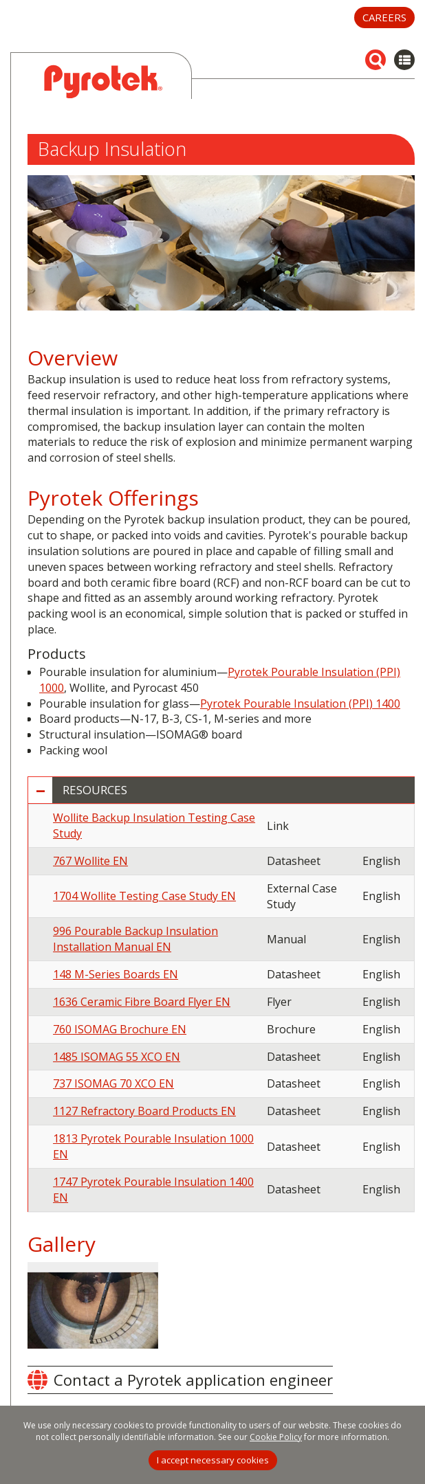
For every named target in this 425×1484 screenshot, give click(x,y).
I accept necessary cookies (213, 1460)
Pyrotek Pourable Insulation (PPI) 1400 (300, 703)
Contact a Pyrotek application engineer (193, 1379)
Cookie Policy (276, 1437)
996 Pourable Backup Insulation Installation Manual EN (135, 938)
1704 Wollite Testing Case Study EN (144, 895)
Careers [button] (384, 17)
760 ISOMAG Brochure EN (119, 1029)
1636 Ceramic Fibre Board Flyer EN (141, 1001)
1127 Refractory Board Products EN (144, 1110)
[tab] (221, 790)
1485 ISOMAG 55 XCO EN (116, 1056)
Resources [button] (95, 790)
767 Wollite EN (90, 860)
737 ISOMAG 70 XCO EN (113, 1083)
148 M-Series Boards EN (115, 974)
